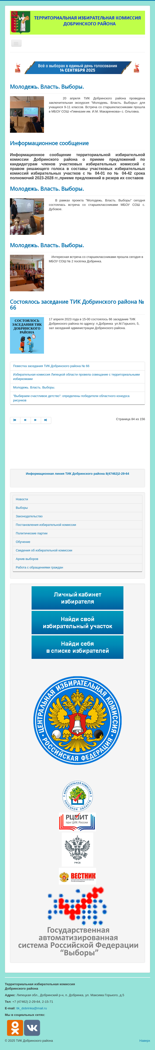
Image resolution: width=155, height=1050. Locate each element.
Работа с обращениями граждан (39, 567)
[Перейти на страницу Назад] (25, 420)
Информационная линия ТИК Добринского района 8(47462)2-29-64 (77, 473)
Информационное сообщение (49, 143)
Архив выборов (27, 559)
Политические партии (31, 533)
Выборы (22, 508)
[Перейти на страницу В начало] (15, 420)
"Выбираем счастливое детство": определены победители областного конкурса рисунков (71, 398)
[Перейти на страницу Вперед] (36, 420)
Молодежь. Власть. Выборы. (47, 86)
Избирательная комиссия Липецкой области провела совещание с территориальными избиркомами (76, 377)
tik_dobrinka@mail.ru (31, 1008)
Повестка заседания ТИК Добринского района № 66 (51, 366)
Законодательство (29, 516)
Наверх (144, 1040)
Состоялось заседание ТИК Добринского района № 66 (77, 304)
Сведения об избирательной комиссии (44, 550)
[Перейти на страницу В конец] (46, 420)
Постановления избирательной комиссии (46, 525)
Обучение (23, 542)
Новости (22, 499)
